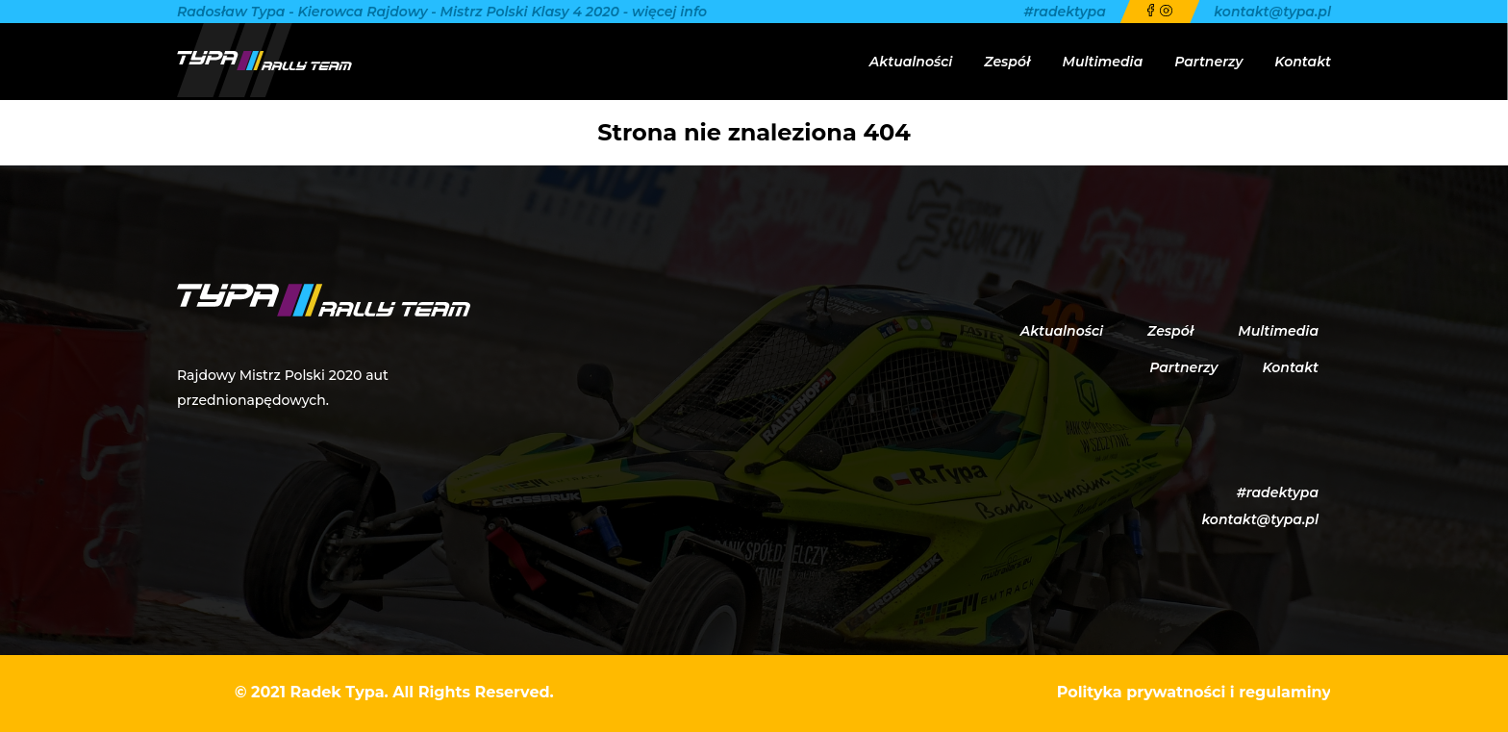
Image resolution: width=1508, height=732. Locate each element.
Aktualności (910, 61)
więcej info (669, 11)
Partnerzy (1208, 61)
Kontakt (1302, 61)
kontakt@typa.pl (1272, 11)
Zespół (1007, 61)
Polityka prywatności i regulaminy (1194, 692)
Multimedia (1103, 61)
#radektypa (1065, 11)
